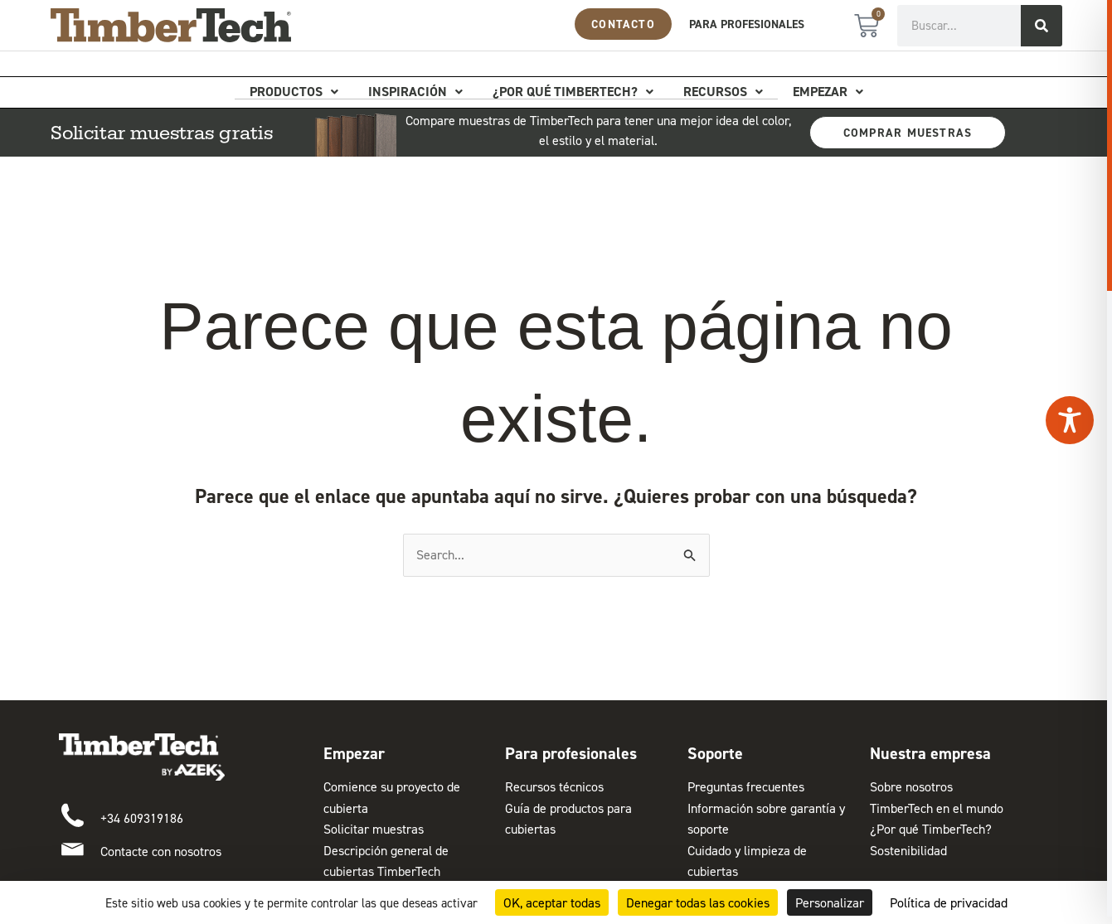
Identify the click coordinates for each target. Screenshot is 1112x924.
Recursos (723, 92)
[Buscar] (1041, 25)
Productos (294, 92)
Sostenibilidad (908, 850)
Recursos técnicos (554, 786)
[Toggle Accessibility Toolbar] (1069, 420)
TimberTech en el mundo (936, 808)
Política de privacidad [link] (949, 902)
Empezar (828, 92)
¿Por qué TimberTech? (573, 92)
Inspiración (415, 92)
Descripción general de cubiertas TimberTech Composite (386, 871)
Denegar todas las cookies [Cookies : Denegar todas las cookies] (698, 902)
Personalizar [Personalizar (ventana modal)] (829, 902)
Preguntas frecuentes (745, 786)
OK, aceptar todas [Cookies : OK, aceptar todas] (551, 902)
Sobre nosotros (911, 786)
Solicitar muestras (373, 828)
